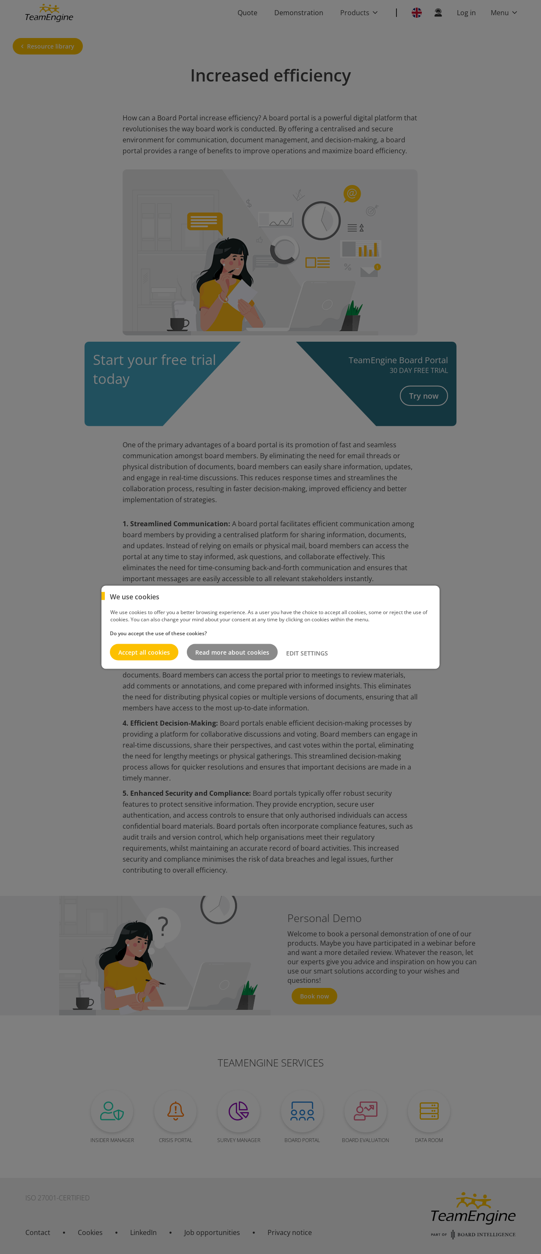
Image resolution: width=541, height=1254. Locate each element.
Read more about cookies (232, 652)
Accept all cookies (144, 652)
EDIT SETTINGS (307, 653)
